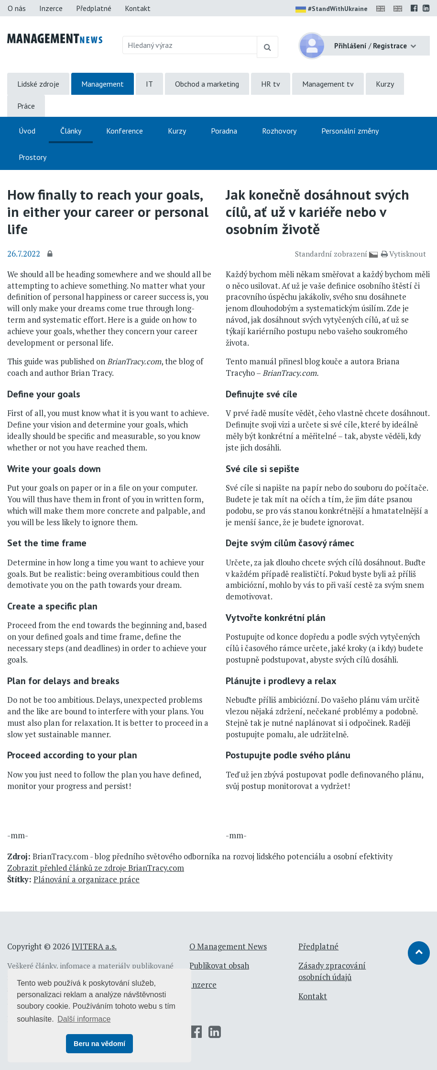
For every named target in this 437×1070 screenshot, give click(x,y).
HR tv (270, 84)
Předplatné (93, 8)
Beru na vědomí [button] (99, 1043)
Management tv (328, 84)
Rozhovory (279, 130)
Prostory (32, 157)
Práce (26, 106)
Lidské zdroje (38, 84)
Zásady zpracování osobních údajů (332, 971)
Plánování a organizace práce (86, 879)
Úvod (27, 130)
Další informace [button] (83, 1019)
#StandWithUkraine (331, 9)
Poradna (224, 130)
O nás (17, 8)
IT (149, 84)
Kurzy (385, 84)
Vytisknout (403, 254)
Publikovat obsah (219, 965)
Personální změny (350, 130)
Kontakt (138, 8)
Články (70, 130)
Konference (124, 130)
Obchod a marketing (207, 84)
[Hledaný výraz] (190, 45)
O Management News (228, 946)
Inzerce (51, 8)
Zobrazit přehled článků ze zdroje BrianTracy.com (95, 868)
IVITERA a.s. (94, 946)
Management (102, 84)
